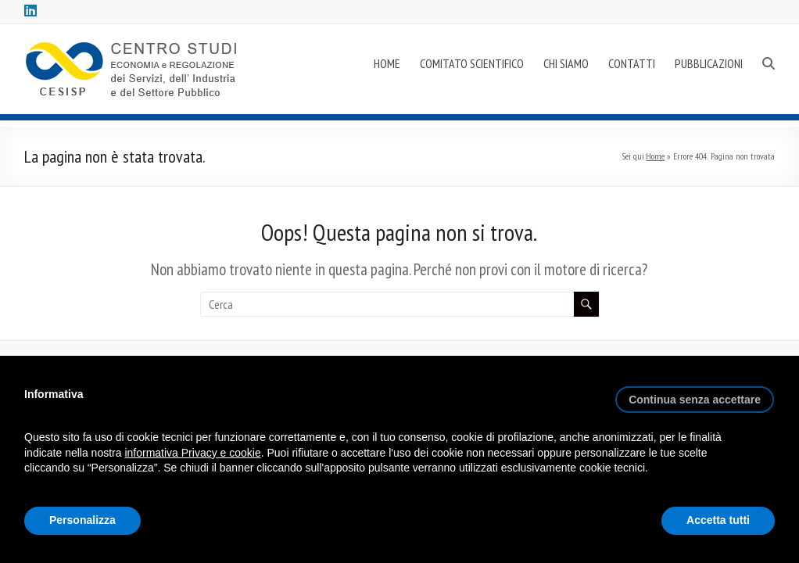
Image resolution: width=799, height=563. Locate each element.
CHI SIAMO (566, 63)
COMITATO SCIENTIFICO (472, 63)
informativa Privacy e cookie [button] (192, 452)
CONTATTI (631, 63)
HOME (387, 63)
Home (655, 156)
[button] (694, 393)
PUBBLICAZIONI (709, 63)
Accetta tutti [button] (718, 520)
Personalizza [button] (82, 520)
